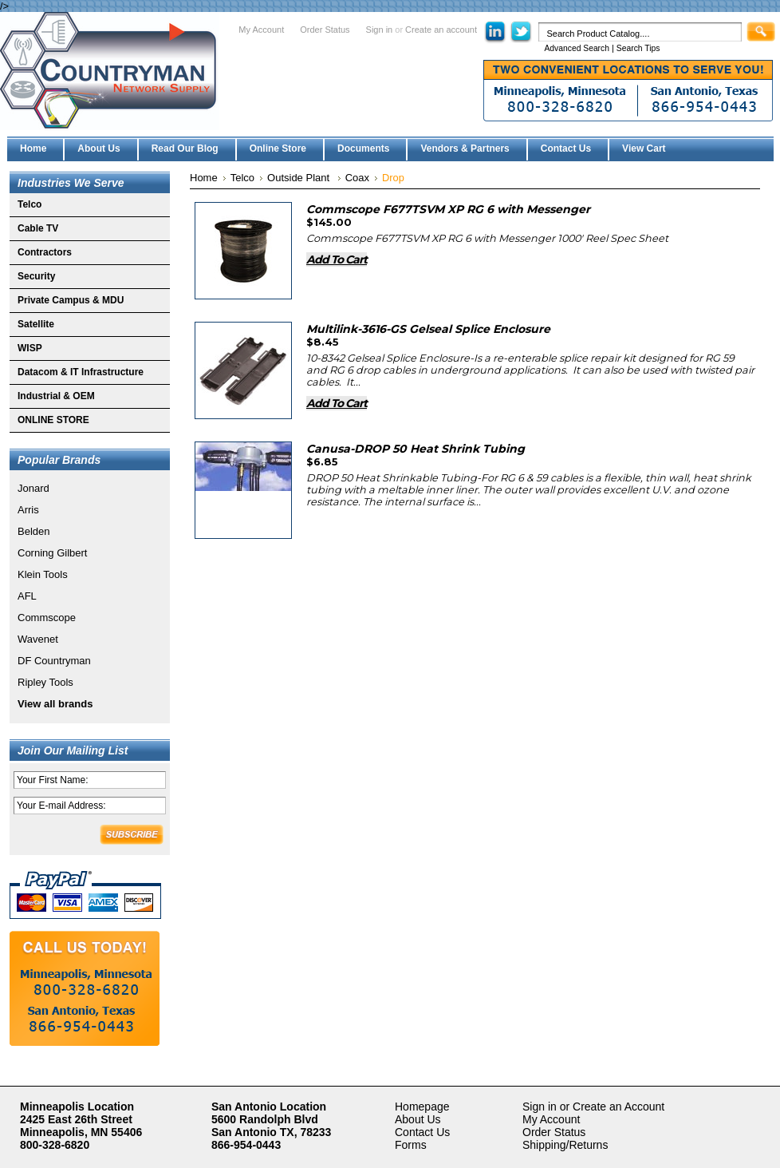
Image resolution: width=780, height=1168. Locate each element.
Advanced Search (576, 48)
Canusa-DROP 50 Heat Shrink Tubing (415, 448)
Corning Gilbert (52, 553)
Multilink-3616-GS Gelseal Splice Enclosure (428, 329)
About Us (418, 1119)
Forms (411, 1144)
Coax (357, 178)
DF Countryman (54, 661)
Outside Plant (300, 178)
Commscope (47, 618)
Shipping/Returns (565, 1144)
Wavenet (38, 639)
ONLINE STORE (53, 420)
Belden (33, 531)
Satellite (36, 324)
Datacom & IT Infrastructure (81, 372)
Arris (28, 510)
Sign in (379, 29)
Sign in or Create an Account (593, 1106)
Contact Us (422, 1132)
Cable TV (38, 228)
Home (204, 178)
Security (36, 276)
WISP (30, 348)
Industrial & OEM (56, 396)
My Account (261, 29)
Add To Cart (336, 259)
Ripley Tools (45, 682)
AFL (27, 596)
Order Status (324, 29)
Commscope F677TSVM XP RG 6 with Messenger (448, 209)
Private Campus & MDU (71, 300)
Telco (29, 204)
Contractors (45, 252)
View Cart (643, 148)
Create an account (441, 29)
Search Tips (638, 48)
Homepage (422, 1106)
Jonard (33, 488)
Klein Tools (43, 574)
